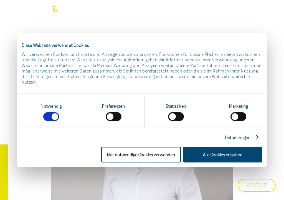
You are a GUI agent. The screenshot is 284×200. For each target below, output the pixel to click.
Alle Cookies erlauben (222, 154)
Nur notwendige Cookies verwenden (141, 154)
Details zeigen (237, 137)
